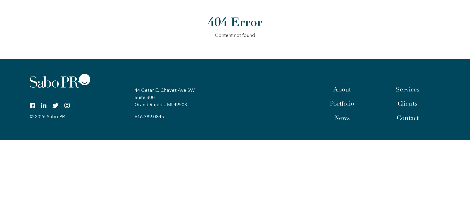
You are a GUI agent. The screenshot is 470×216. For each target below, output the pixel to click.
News (342, 118)
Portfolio (342, 103)
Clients (407, 103)
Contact (408, 118)
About (342, 89)
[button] (435, 13)
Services (408, 89)
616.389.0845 (149, 116)
